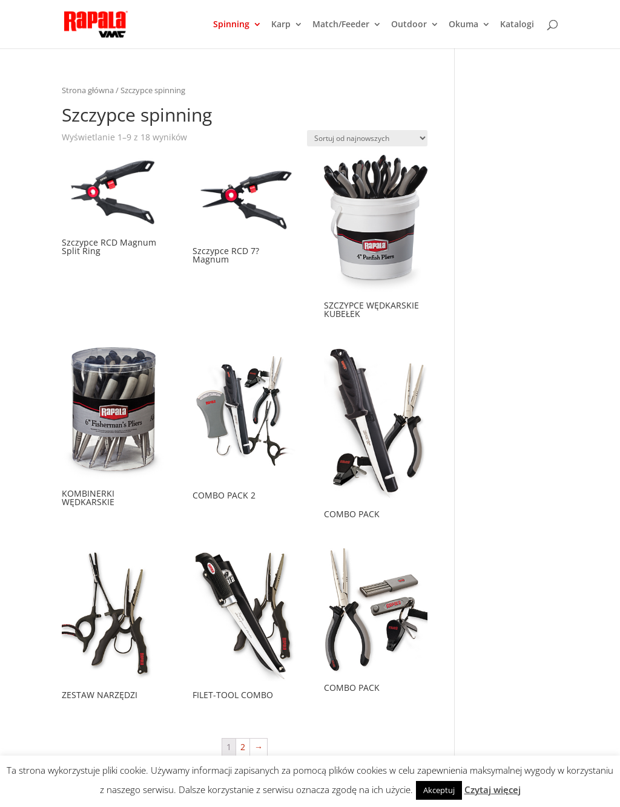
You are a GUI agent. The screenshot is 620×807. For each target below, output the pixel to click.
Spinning (231, 25)
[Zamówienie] (367, 138)
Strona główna (88, 90)
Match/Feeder (340, 25)
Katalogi (517, 25)
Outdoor (409, 25)
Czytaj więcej (492, 789)
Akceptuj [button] (439, 790)
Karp (281, 25)
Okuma (463, 25)
